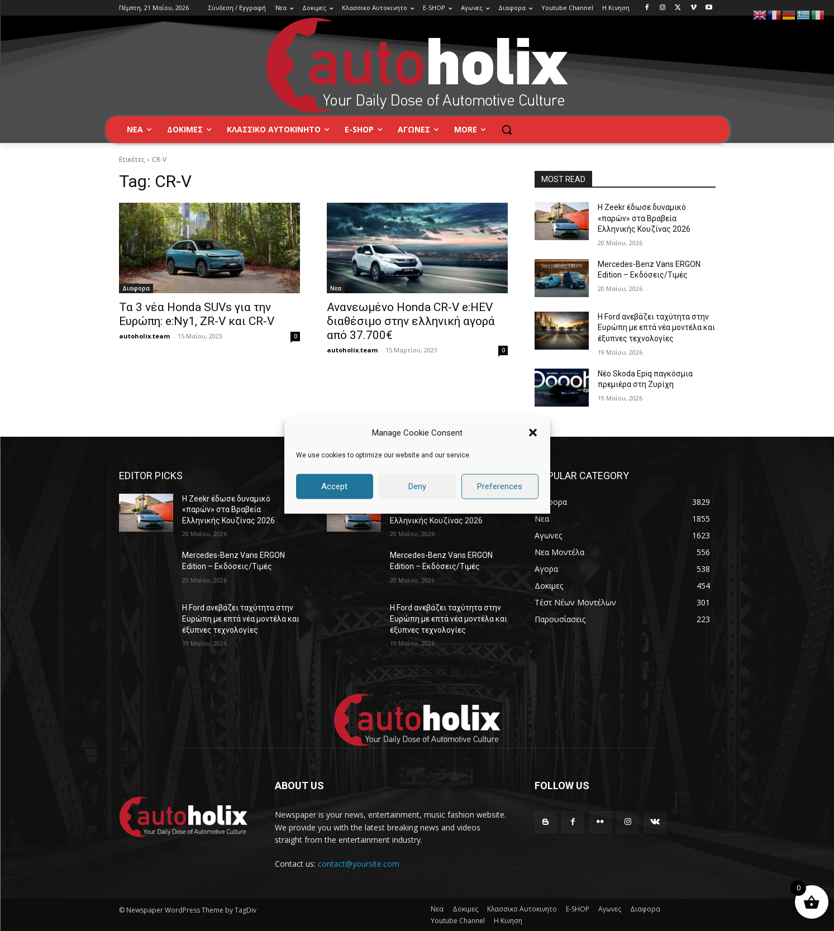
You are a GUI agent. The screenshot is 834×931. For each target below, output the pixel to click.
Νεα (335, 288)
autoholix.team (144, 336)
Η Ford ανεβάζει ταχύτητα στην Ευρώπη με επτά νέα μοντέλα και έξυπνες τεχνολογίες (656, 327)
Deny (417, 486)
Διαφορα (136, 288)
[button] (532, 432)
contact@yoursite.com (358, 863)
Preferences (499, 486)
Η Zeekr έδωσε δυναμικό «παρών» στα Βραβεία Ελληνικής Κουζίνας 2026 (644, 218)
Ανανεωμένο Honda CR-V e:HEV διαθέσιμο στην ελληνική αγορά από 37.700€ (411, 321)
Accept (334, 486)
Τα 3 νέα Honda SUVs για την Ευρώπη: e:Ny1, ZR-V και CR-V (196, 314)
